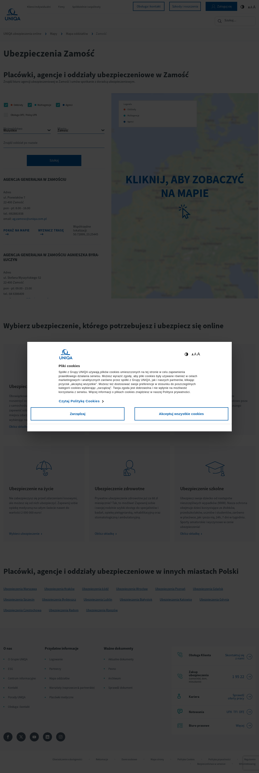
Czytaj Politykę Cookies (79, 401)
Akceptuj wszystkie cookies (181, 414)
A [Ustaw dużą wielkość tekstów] (198, 354)
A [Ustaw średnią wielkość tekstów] (195, 354)
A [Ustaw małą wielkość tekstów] (192, 354)
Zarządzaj (77, 414)
